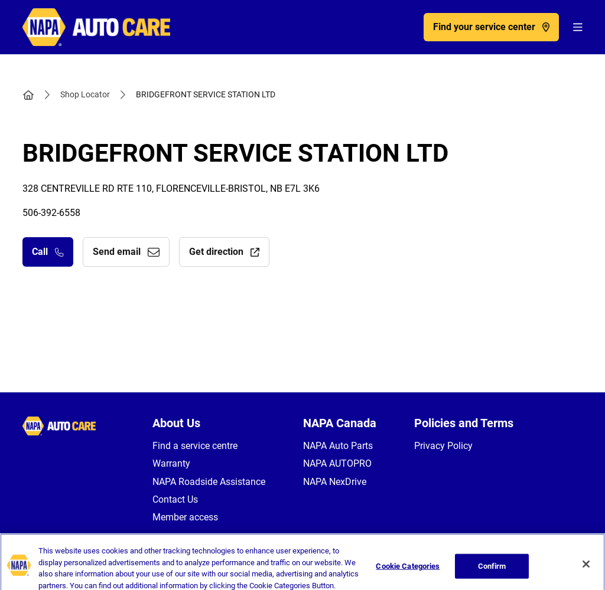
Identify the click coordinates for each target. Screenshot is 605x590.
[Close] (586, 571)
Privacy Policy (443, 445)
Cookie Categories (408, 572)
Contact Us (175, 499)
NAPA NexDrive (334, 481)
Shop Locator (85, 94)
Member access (185, 517)
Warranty (171, 463)
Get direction (224, 251)
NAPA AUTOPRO (337, 463)
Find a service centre (195, 445)
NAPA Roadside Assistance (208, 481)
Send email (126, 251)
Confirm (492, 572)
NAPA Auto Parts (338, 445)
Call (48, 251)
